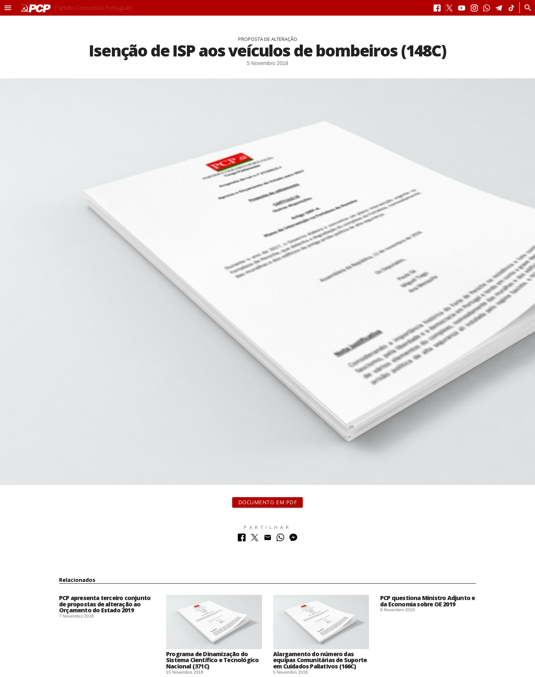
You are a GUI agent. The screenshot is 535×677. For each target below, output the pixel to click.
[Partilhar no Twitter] (255, 539)
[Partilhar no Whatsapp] (280, 539)
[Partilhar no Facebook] (242, 539)
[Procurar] (525, 7)
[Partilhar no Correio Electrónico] (268, 539)
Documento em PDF (267, 502)
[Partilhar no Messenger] (293, 539)
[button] (8, 8)
